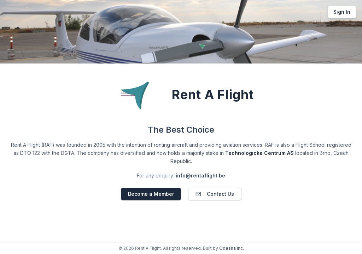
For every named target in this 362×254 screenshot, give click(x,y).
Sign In (341, 12)
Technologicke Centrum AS (259, 153)
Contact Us (214, 194)
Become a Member (151, 194)
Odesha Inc (231, 248)
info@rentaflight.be (200, 176)
